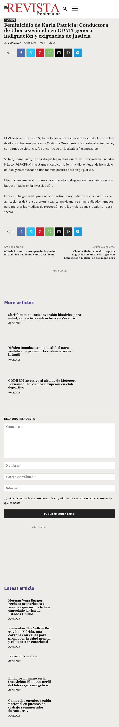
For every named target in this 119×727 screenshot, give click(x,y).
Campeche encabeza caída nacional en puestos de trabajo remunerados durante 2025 (29, 706)
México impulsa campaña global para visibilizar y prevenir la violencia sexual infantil (40, 351)
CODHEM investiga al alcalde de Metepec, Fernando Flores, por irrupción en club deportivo (42, 384)
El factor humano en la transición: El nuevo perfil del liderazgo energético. (29, 682)
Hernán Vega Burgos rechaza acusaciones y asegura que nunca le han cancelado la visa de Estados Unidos (29, 607)
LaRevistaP (14, 43)
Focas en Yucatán (22, 656)
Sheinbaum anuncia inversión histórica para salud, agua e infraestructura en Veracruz (44, 316)
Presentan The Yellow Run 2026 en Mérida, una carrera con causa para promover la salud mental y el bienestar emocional (29, 635)
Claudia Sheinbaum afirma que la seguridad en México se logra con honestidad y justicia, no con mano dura (89, 255)
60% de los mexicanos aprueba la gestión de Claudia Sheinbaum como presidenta (30, 253)
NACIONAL (10, 20)
